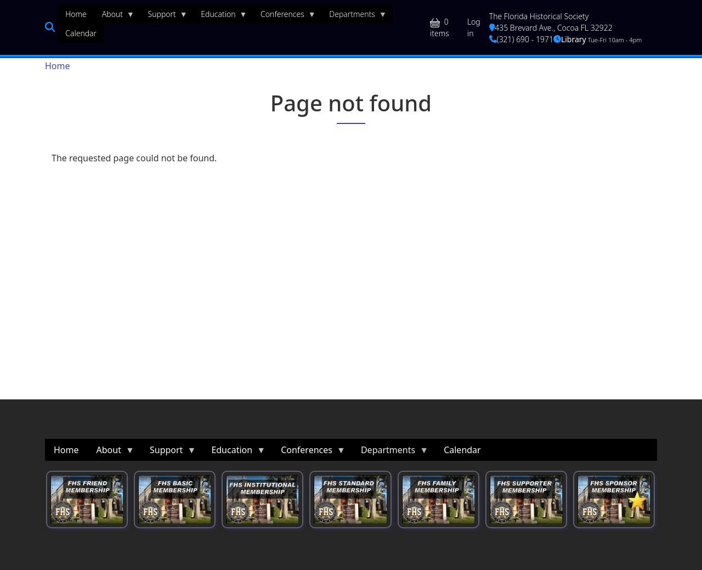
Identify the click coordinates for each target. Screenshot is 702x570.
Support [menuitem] (164, 16)
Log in (473, 27)
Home (57, 66)
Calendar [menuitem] (81, 33)
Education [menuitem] (220, 16)
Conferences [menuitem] (284, 16)
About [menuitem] (114, 16)
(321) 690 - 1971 (521, 39)
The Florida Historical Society (539, 16)
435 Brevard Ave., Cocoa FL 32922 (551, 27)
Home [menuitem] (76, 14)
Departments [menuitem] (354, 16)
